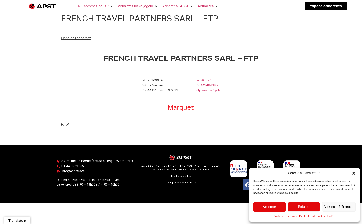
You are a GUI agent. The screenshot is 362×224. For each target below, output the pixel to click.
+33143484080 (206, 85)
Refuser (303, 206)
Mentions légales (181, 176)
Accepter (269, 206)
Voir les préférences (338, 206)
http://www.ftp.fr (207, 90)
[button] (353, 173)
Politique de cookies (285, 216)
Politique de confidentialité (181, 182)
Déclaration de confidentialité (316, 216)
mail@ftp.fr (203, 80)
